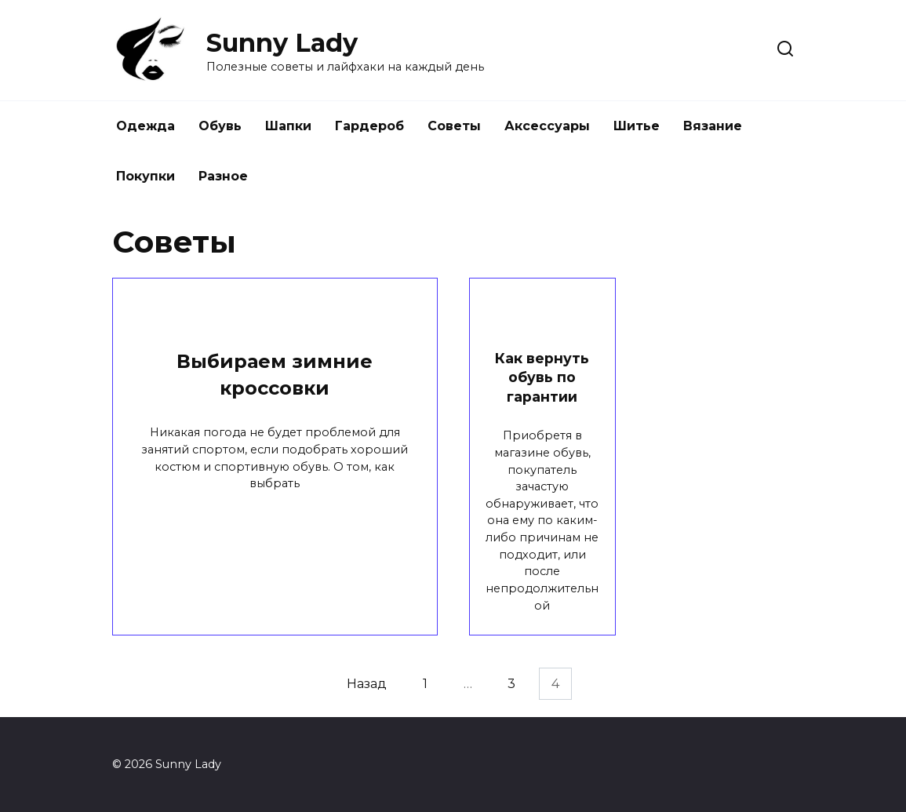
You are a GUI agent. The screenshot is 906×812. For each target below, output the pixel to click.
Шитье (636, 125)
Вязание (712, 125)
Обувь (220, 125)
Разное (223, 176)
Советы (454, 125)
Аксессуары (547, 125)
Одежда (145, 125)
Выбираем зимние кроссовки (274, 375)
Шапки (288, 125)
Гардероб (369, 125)
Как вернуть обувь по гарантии (542, 377)
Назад (367, 683)
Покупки (145, 176)
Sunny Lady (282, 42)
